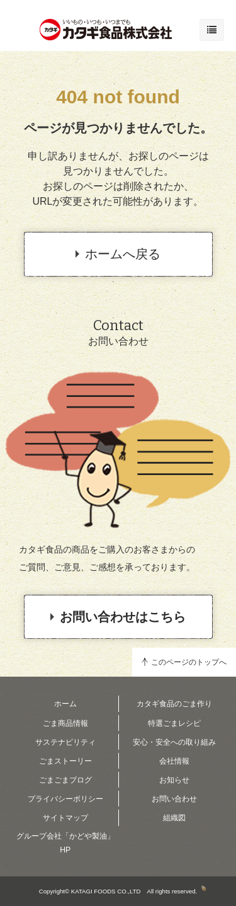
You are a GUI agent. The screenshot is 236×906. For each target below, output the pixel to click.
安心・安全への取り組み (174, 742)
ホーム (65, 703)
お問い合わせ (174, 798)
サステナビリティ (65, 742)
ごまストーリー (65, 761)
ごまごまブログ (65, 780)
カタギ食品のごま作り (174, 703)
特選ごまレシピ (174, 723)
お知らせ (174, 780)
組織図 (174, 817)
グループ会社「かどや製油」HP (65, 843)
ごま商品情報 (65, 723)
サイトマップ (65, 817)
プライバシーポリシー (65, 798)
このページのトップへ (189, 662)
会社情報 (174, 761)
